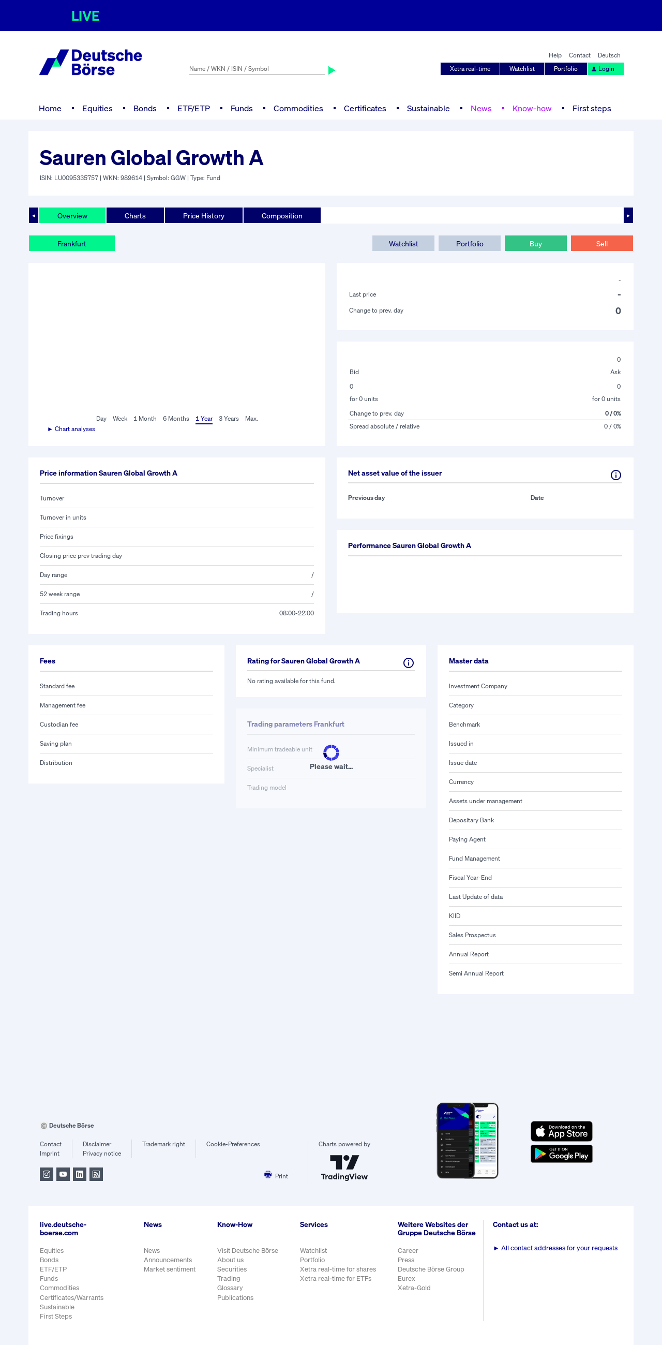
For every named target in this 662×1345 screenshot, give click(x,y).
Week (120, 418)
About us (230, 1259)
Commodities (298, 108)
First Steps (56, 1316)
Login (602, 68)
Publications (235, 1297)
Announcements (168, 1259)
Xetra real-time (470, 68)
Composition (282, 215)
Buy (536, 243)
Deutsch (609, 55)
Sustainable (428, 108)
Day (101, 418)
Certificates (365, 108)
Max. (251, 418)
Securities (232, 1269)
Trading (228, 1278)
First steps (592, 108)
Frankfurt (71, 243)
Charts (135, 215)
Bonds (145, 108)
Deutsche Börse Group (431, 1269)
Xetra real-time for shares (338, 1269)
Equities (97, 108)
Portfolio (566, 68)
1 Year (204, 418)
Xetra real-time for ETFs (335, 1278)
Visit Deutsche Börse (247, 1250)
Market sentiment (169, 1269)
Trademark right (163, 1144)
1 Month (145, 418)
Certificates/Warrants (71, 1297)
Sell (602, 243)
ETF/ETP (193, 108)
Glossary (230, 1287)
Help (555, 55)
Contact (580, 55)
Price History (203, 215)
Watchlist (522, 68)
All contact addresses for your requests (555, 1248)
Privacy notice (102, 1153)
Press (406, 1259)
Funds (242, 108)
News (481, 108)
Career (408, 1250)
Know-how (532, 108)
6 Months (176, 418)
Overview (72, 215)
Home (50, 108)
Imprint (49, 1153)
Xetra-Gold (414, 1287)
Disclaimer (97, 1144)
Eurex (406, 1278)
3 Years (229, 418)
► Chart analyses (71, 429)
